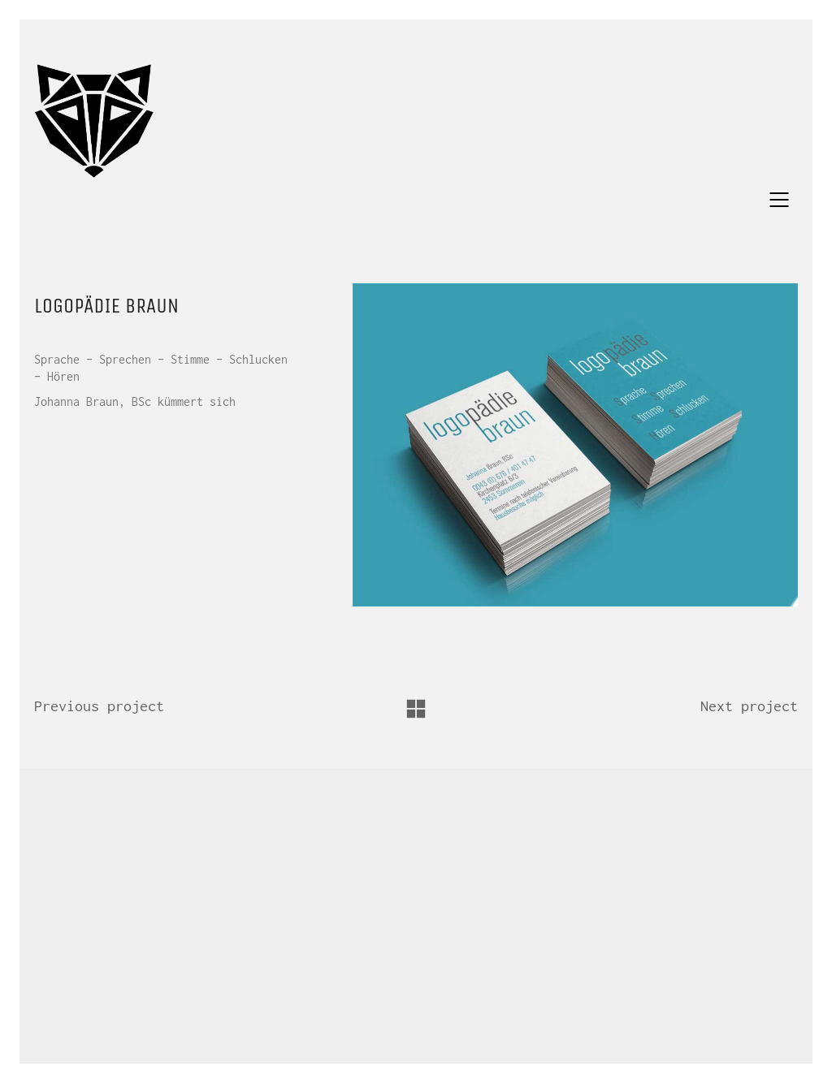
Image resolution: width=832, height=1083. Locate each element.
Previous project (99, 705)
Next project (749, 705)
